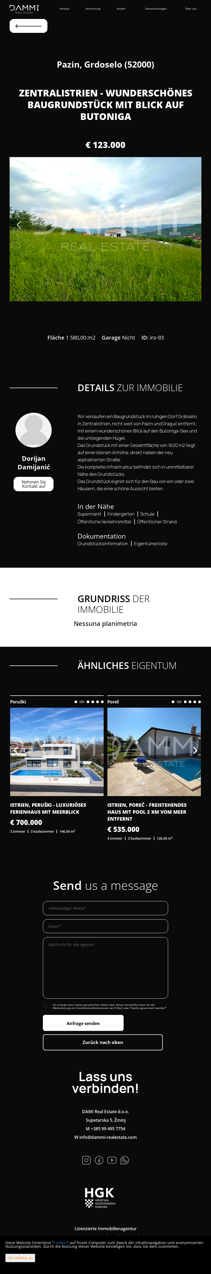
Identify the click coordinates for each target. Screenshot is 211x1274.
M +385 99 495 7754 (105, 1129)
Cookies (60, 1242)
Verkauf (64, 8)
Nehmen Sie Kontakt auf (34, 484)
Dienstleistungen (156, 8)
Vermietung (93, 8)
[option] (105, 229)
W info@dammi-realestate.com (105, 1137)
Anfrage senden (83, 1023)
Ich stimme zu (20, 1257)
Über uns (191, 8)
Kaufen (121, 8)
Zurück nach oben (103, 1042)
